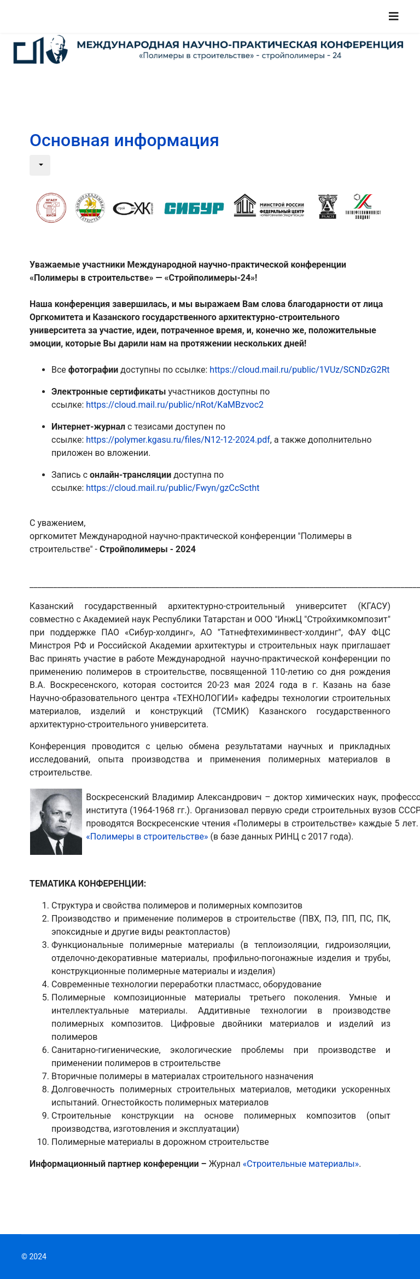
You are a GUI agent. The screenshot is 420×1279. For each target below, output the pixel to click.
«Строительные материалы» (301, 1164)
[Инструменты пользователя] (40, 165)
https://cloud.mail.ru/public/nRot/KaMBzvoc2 (175, 405)
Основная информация (124, 140)
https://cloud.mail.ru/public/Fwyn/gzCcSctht (172, 488)
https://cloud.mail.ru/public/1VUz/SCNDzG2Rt (299, 369)
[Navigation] (394, 16)
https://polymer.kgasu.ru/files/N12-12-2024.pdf (178, 440)
